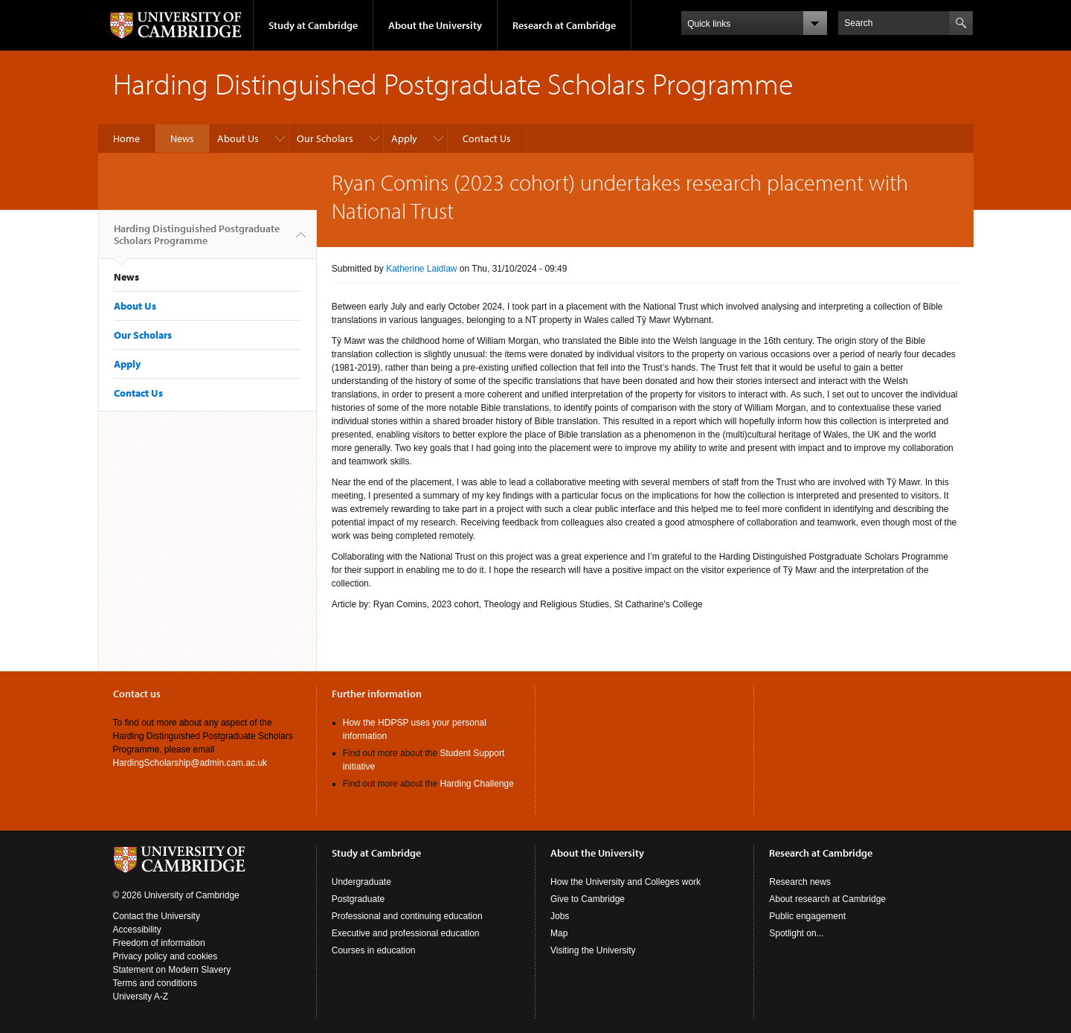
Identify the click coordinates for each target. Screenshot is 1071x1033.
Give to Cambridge (587, 899)
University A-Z (141, 996)
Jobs (559, 916)
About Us (238, 138)
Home (126, 138)
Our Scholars (325, 138)
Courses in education (374, 950)
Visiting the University (593, 950)
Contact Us (487, 138)
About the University (435, 25)
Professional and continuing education (407, 916)
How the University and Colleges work (625, 882)
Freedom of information (159, 943)
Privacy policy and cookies (165, 956)
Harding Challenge (477, 783)
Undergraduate (361, 882)
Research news (800, 882)
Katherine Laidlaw (421, 268)
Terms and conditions (155, 983)
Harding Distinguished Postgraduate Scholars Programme (197, 240)
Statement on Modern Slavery (172, 970)
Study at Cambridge (313, 25)
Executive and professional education (406, 933)
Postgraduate (358, 899)
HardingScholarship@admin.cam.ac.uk (190, 763)
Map (558, 933)
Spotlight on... (796, 933)
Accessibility (137, 929)
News (182, 138)
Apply (404, 138)
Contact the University (156, 916)
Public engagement (807, 916)
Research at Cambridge (564, 25)
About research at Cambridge (827, 899)
